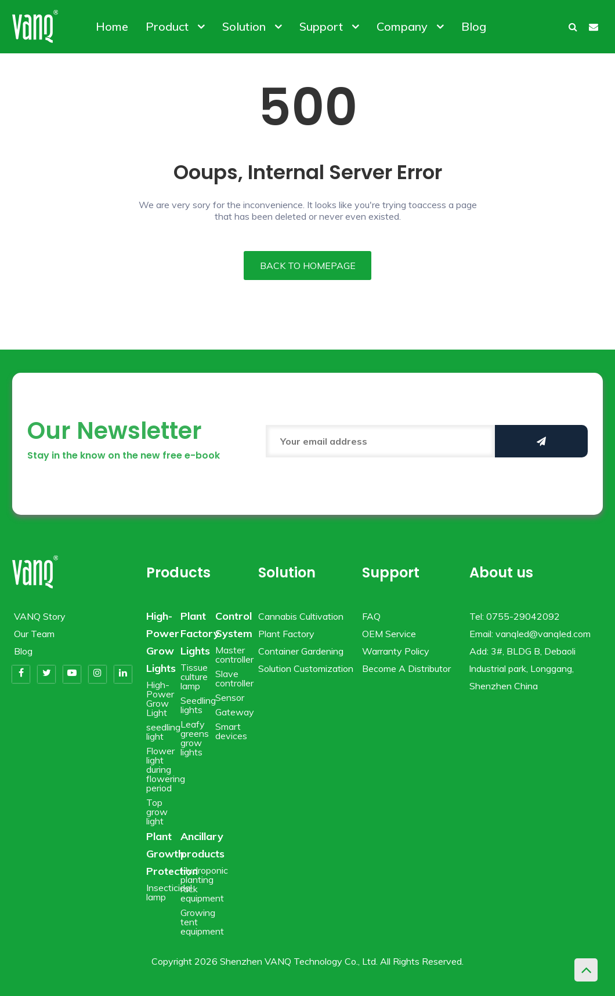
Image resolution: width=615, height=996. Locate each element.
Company (410, 26)
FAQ (371, 616)
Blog (473, 26)
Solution (252, 26)
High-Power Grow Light (160, 698)
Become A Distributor (406, 668)
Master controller (234, 654)
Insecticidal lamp (169, 892)
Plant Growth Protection (172, 854)
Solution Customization (305, 668)
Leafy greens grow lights (194, 738)
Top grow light (157, 812)
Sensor (229, 697)
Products (178, 572)
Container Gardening (300, 651)
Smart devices (231, 731)
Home (112, 26)
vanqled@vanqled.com (543, 633)
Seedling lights (198, 705)
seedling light (163, 731)
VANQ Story (40, 616)
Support (329, 26)
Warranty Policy (395, 651)
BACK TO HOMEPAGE (308, 265)
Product (175, 26)
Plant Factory (286, 633)
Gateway (234, 712)
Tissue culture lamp (194, 676)
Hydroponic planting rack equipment (204, 884)
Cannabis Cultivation (300, 616)
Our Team (34, 633)
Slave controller (234, 678)
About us (501, 572)
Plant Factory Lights (199, 633)
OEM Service (389, 633)
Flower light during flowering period (165, 769)
